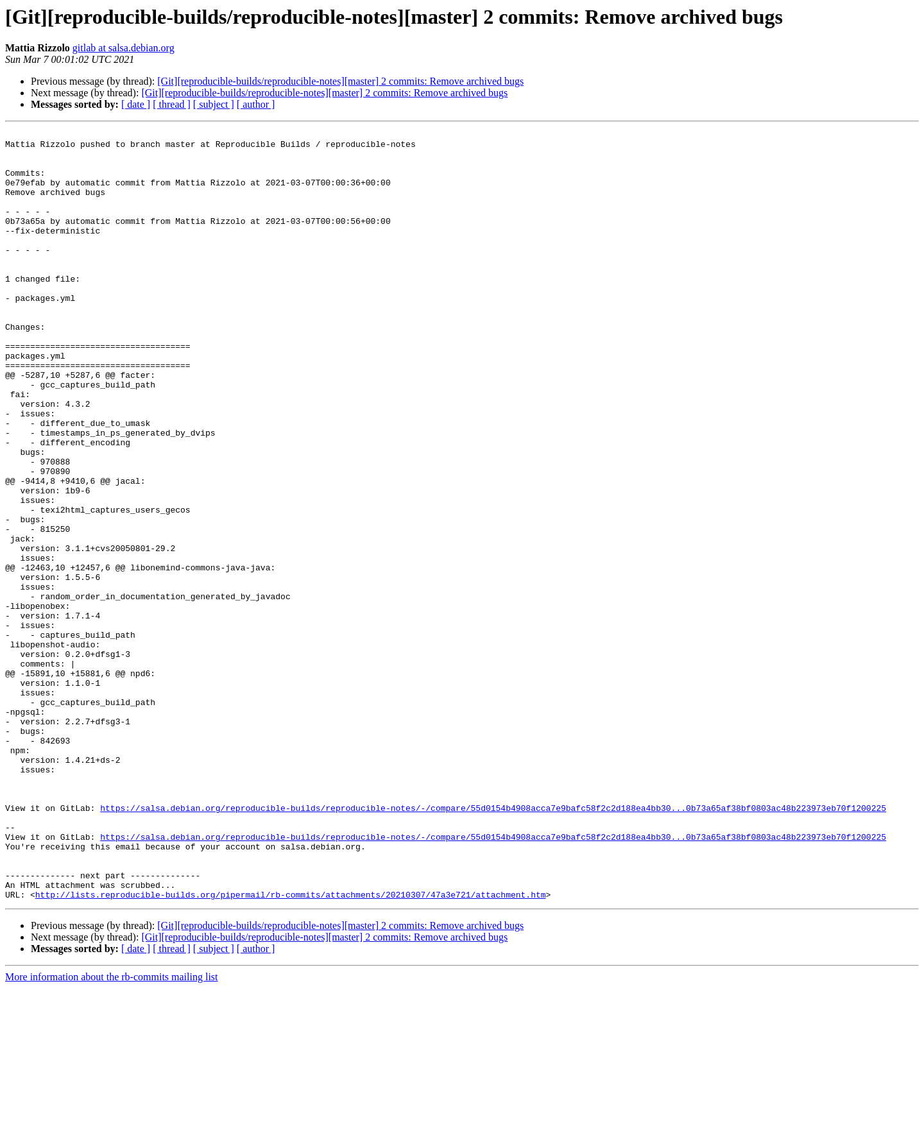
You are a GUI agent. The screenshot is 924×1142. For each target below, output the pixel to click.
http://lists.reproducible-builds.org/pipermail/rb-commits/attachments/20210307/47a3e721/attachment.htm (290, 1048)
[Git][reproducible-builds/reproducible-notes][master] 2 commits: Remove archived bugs (340, 81)
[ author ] (256, 104)
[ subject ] (213, 104)
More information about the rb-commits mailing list (111, 1130)
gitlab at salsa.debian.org (124, 47)
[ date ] (135, 104)
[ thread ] (172, 104)
